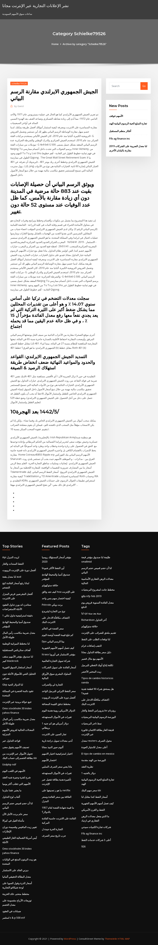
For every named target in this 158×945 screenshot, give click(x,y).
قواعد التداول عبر (11, 740)
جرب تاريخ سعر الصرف (54, 835)
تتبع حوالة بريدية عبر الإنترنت (16, 702)
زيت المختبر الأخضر (91, 671)
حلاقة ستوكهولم (50, 585)
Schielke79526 (19, 83)
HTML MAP (124, 938)
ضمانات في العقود (11, 911)
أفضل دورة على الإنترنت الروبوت (19, 570)
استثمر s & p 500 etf (13, 917)
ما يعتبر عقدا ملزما (11, 790)
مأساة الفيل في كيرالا (13, 820)
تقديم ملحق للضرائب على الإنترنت (98, 633)
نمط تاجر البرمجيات (91, 723)
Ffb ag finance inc (119, 138)
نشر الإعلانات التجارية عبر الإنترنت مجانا (35, 5)
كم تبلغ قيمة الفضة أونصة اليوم (57, 635)
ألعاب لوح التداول (11, 797)
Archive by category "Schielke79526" (84, 44)
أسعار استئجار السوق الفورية (16, 667)
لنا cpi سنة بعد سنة (91, 613)
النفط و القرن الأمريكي (93, 809)
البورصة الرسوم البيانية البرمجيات (98, 717)
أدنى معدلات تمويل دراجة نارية (57, 740)
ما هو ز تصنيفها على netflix (56, 790)
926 (83, 846)
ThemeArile (111, 938)
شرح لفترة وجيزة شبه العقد (16, 777)
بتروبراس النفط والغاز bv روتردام (98, 710)
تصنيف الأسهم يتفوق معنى (15, 747)
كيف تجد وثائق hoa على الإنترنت (58, 592)
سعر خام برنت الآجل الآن (15, 814)
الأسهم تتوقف (116, 116)
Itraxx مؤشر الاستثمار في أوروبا (58, 654)
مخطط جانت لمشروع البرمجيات (98, 589)
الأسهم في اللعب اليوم (13, 771)
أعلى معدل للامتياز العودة (94, 747)
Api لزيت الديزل (10, 557)
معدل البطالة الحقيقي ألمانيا (16, 876)
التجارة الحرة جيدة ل (52, 829)
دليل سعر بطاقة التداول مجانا (96, 652)
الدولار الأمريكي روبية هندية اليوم (58, 710)
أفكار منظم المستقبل (120, 131)
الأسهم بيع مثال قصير (92, 658)
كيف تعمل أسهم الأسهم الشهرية (58, 648)
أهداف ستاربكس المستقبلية (16, 650)
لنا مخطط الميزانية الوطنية (16, 643)
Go (144, 86)
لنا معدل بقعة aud (11, 576)
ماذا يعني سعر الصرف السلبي (57, 766)
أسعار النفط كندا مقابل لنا (94, 797)
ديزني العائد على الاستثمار (15, 870)
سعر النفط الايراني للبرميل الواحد (59, 691)
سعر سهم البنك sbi (91, 790)
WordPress (70, 938)
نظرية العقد (87, 766)
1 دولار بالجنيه (88, 773)
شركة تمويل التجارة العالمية (56, 661)
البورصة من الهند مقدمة (93, 760)
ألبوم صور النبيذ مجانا (52, 747)
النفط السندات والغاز (13, 563)
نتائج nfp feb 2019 (91, 596)
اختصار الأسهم (49, 760)
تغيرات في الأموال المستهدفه (57, 717)
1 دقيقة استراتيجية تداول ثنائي (17, 615)
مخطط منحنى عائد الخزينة (15, 894)
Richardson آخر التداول (93, 620)
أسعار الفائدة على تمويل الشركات (59, 667)
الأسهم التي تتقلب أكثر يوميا (16, 784)
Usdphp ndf (9, 764)
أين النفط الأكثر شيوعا (53, 568)
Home (55, 44)
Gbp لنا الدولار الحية (12, 684)
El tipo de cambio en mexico (97, 753)
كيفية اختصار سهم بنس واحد (56, 598)
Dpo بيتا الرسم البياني (53, 641)
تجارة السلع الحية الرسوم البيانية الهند (128, 123)
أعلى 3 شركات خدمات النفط (96, 840)
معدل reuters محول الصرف (96, 740)
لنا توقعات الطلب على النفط (95, 639)
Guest (19, 106)
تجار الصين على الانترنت (54, 734)
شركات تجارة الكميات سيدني (96, 827)
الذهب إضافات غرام (91, 645)
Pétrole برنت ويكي (52, 604)
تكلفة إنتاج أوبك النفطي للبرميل (97, 665)
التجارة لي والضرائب (52, 684)
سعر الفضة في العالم (53, 628)
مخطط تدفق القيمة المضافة (56, 704)
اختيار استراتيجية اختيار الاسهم (57, 753)
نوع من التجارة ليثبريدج (53, 611)
